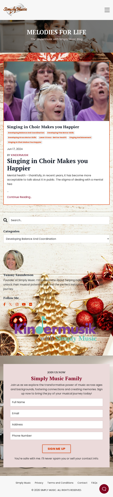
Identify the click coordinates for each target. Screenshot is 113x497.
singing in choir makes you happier (24, 142)
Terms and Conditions (60, 482)
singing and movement (80, 137)
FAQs (94, 482)
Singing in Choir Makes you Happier (43, 126)
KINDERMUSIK (19, 155)
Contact (82, 482)
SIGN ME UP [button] (57, 449)
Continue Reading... (19, 197)
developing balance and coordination (26, 132)
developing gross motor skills (22, 137)
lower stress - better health (52, 137)
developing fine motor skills (60, 132)
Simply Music (23, 482)
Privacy (39, 482)
